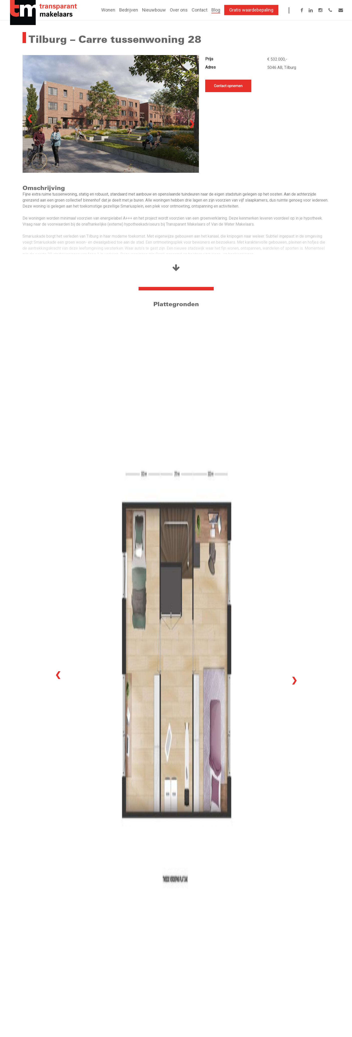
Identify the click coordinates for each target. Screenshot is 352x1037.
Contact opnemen (228, 86)
